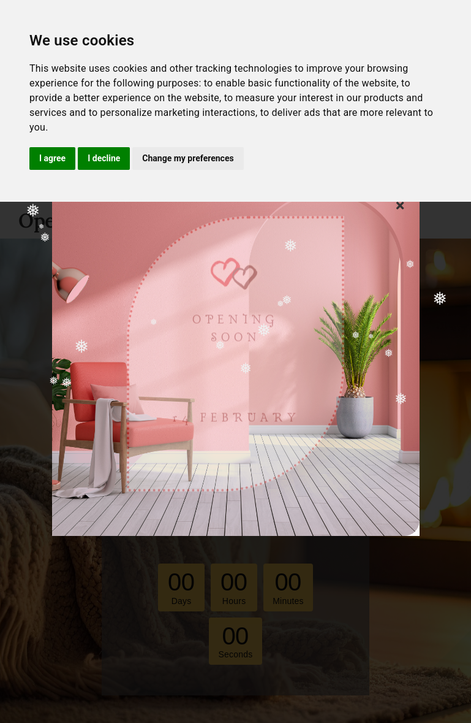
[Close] (400, 205)
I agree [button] (52, 158)
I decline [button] (104, 158)
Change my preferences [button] (187, 158)
